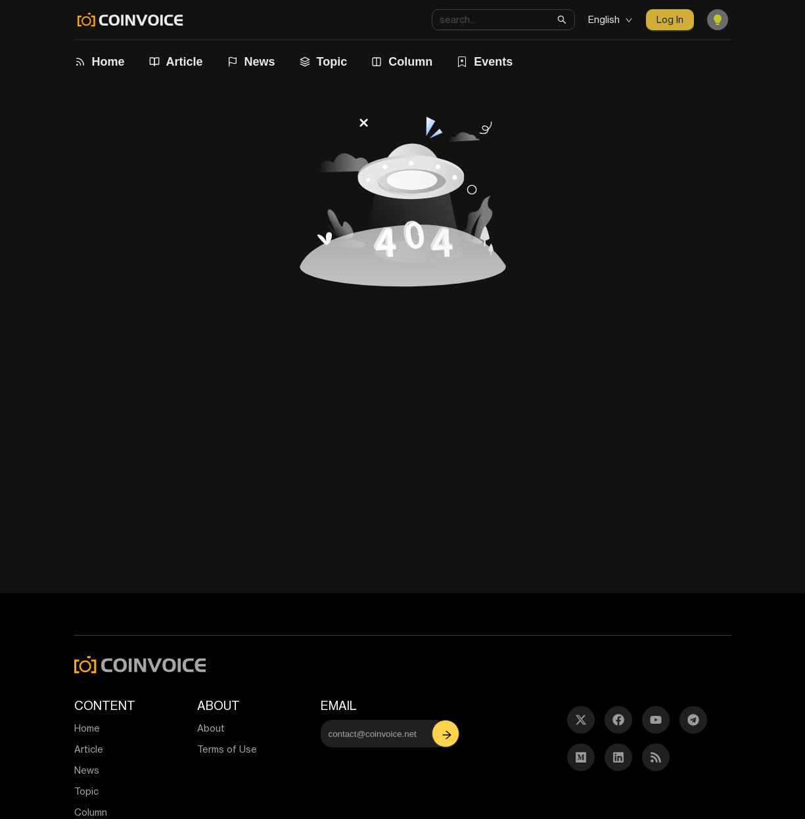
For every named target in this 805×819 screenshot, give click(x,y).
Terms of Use (227, 749)
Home (108, 61)
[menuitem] (101, 62)
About (211, 728)
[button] (447, 733)
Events (493, 61)
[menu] (393, 62)
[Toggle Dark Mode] (717, 19)
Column (410, 61)
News (259, 61)
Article (184, 61)
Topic (332, 61)
